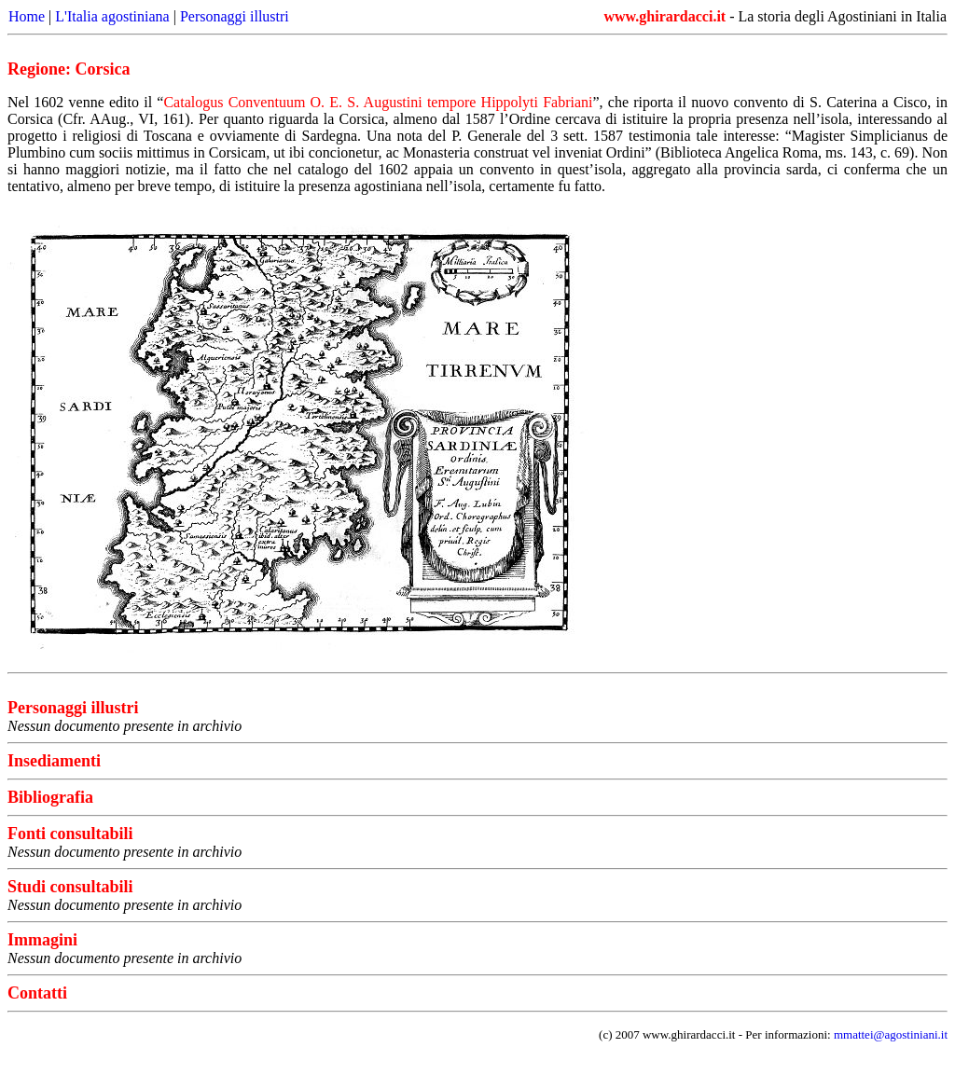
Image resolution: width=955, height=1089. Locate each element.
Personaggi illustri (234, 16)
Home (26, 16)
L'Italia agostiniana (112, 16)
